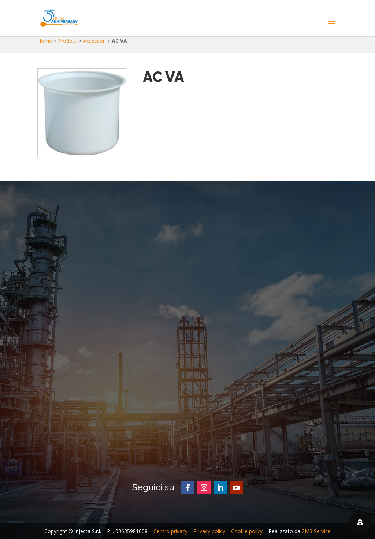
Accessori (94, 40)
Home (44, 40)
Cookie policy (247, 531)
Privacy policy (209, 531)
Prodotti (67, 40)
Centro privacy (170, 531)
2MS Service (316, 531)
